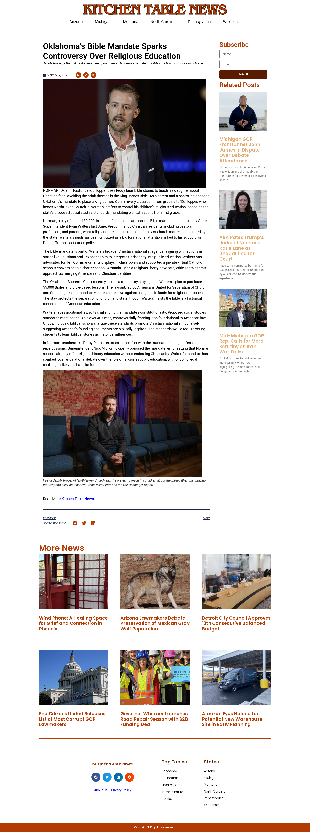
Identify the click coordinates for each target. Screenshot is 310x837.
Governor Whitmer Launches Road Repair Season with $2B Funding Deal (154, 719)
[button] (78, 75)
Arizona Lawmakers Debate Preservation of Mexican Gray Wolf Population (155, 623)
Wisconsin (232, 21)
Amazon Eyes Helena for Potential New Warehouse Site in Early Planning (232, 719)
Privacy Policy (121, 790)
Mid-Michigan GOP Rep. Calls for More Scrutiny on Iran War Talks (241, 344)
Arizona (76, 21)
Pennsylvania (199, 21)
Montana (130, 21)
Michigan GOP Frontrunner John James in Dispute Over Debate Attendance (239, 150)
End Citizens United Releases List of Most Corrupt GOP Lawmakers (72, 719)
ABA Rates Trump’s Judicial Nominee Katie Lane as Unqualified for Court (241, 248)
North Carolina (162, 21)
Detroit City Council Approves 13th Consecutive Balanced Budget (236, 623)
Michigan (102, 21)
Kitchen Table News (78, 499)
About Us (100, 790)
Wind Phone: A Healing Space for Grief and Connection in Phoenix (73, 623)
